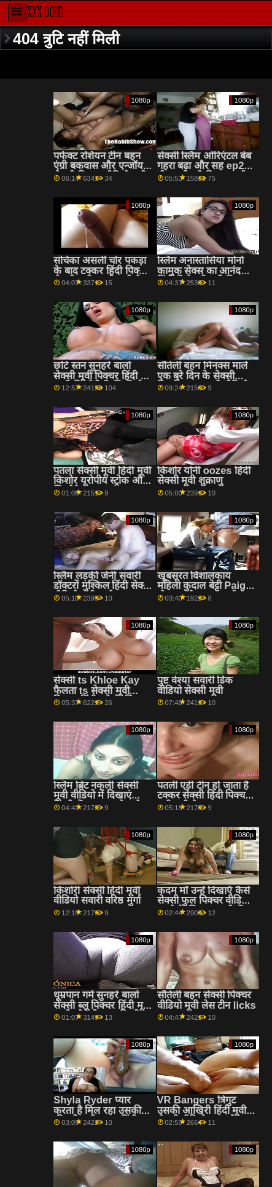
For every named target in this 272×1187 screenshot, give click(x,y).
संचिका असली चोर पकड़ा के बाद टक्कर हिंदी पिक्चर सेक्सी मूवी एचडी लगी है (101, 270)
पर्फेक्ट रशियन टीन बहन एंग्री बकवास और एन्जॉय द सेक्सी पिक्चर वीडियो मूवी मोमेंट (102, 171)
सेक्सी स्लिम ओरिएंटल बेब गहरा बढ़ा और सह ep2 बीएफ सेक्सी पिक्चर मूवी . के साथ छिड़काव (204, 171)
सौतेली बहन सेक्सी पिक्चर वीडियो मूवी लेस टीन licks (206, 1000)
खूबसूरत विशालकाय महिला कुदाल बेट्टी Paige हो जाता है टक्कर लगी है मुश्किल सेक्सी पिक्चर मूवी (205, 591)
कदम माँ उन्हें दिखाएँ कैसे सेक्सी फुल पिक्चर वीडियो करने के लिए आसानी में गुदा (204, 906)
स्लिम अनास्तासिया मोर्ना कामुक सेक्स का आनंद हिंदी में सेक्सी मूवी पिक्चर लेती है (203, 275)
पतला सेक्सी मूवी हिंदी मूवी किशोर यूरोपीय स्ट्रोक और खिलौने (101, 481)
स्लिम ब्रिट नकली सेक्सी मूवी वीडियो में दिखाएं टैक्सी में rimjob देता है (97, 795)
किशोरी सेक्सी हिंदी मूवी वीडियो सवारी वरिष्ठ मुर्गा (97, 896)
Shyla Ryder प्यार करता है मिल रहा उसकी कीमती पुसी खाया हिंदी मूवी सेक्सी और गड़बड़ (97, 1115)
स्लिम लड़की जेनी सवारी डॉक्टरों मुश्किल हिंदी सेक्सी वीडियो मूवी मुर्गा (102, 586)
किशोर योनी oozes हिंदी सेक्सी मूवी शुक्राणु (204, 476)
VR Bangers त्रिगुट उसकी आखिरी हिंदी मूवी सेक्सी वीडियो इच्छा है (202, 1110)
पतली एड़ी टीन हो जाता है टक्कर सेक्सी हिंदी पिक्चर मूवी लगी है (203, 795)
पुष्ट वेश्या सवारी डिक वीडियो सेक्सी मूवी (195, 685)
